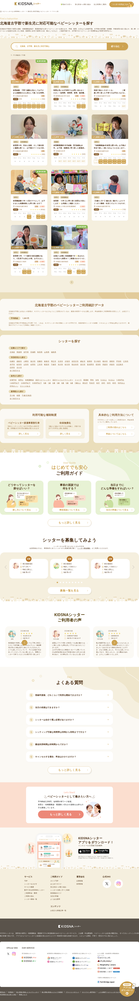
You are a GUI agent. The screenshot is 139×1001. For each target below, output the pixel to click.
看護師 (86, 380)
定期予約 (13, 380)
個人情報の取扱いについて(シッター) (27, 992)
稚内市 (105, 361)
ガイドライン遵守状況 (89, 992)
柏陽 (18, 395)
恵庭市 (105, 365)
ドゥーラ (78, 380)
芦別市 (118, 361)
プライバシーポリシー (72, 992)
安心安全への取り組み (83, 4)
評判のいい (14, 386)
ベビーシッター (53, 29)
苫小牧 (12, 395)
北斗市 (19, 368)
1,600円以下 (14, 383)
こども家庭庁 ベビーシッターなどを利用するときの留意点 (116, 992)
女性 (97, 380)
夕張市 (67, 361)
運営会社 (2, 992)
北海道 (12, 352)
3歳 (58, 383)
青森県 (19, 352)
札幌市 (12, 361)
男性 (92, 380)
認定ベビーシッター (43, 380)
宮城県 (33, 352)
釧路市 (46, 361)
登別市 (98, 365)
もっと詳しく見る (73, 770)
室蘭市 (39, 361)
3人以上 (111, 380)
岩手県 (26, 352)
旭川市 (33, 361)
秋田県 (39, 352)
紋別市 (19, 365)
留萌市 (89, 361)
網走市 (82, 361)
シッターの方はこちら (123, 4)
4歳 (62, 383)
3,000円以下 (37, 383)
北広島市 (119, 365)
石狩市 (12, 368)
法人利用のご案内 (100, 4)
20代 (103, 383)
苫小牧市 (97, 361)
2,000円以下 (25, 383)
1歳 (49, 383)
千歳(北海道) (27, 395)
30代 (109, 383)
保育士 (20, 380)
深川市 (82, 365)
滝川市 (60, 365)
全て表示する (15, 371)
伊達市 (112, 365)
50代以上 (121, 383)
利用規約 (11, 992)
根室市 (46, 365)
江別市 (125, 361)
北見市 (60, 361)
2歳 (53, 383)
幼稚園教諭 (29, 380)
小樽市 (26, 361)
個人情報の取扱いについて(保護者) (52, 992)
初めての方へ (66, 4)
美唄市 (112, 361)
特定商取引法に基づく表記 (8, 994)
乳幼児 (91, 383)
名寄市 (33, 365)
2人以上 (104, 380)
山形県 (46, 352)
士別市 (26, 365)
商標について (23, 994)
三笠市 (39, 365)
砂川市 (67, 365)
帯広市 (53, 361)
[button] (57, 582)
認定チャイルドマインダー (63, 380)
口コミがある (25, 386)
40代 (114, 383)
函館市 (19, 361)
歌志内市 (75, 365)
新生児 (85, 383)
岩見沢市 (75, 361)
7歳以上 (78, 383)
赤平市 (12, 365)
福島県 (53, 352)
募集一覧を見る (74, 590)
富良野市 (90, 365)
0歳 (44, 383)
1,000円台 (120, 380)
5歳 (67, 383)
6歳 (71, 383)
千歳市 (53, 365)
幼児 (98, 383)
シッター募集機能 (83, 548)
